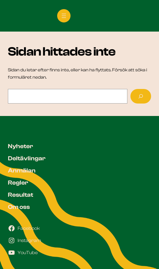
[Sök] (140, 96)
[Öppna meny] (64, 15)
